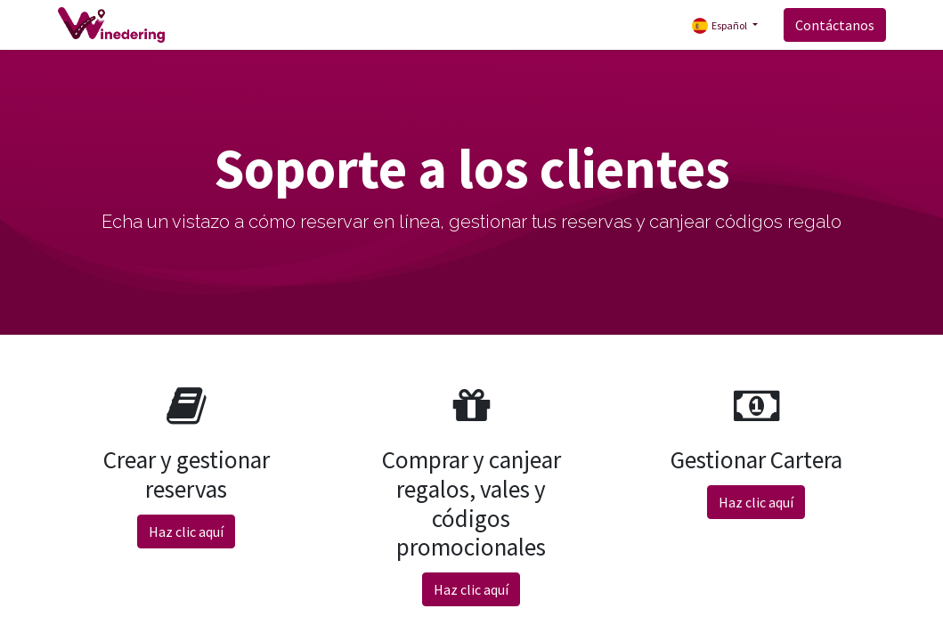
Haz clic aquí (186, 531)
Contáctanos (834, 25)
